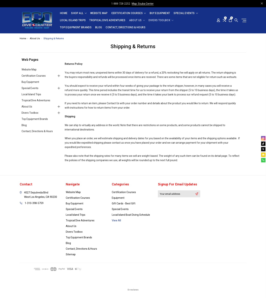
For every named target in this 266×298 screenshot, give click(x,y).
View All (116, 220)
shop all (79, 13)
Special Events (186, 13)
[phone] (263, 160)
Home (63, 13)
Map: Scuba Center (143, 3)
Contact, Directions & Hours (125, 27)
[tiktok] (263, 143)
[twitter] (263, 149)
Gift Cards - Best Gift (123, 203)
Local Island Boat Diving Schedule (131, 214)
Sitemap (71, 254)
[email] (263, 154)
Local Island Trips (73, 20)
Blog (98, 27)
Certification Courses (128, 13)
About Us (137, 20)
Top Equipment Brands (76, 27)
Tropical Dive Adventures (107, 20)
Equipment (118, 197)
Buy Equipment (160, 13)
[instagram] (263, 138)
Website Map (99, 13)
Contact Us (113, 103)
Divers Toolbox (161, 20)
